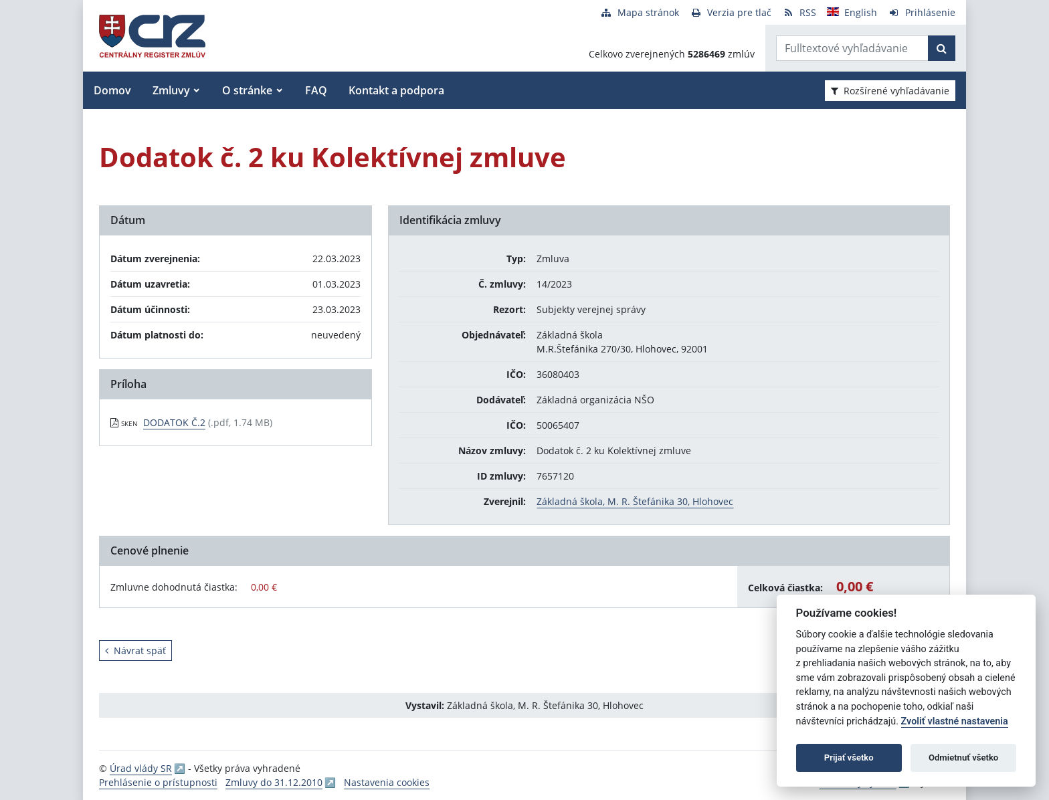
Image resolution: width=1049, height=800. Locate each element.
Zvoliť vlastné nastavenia (954, 721)
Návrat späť (135, 650)
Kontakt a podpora (396, 90)
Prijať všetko (849, 758)
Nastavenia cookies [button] (387, 782)
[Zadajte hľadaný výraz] (852, 48)
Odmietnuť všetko (963, 758)
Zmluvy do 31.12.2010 (273, 782)
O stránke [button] (247, 90)
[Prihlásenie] (921, 12)
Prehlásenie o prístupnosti (158, 782)
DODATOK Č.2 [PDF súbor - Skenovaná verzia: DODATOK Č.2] (174, 422)
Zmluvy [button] (171, 90)
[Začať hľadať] (941, 48)
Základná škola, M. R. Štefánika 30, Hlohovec (635, 501)
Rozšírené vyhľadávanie (890, 90)
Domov (112, 90)
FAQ (316, 90)
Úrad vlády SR (141, 768)
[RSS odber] (799, 12)
